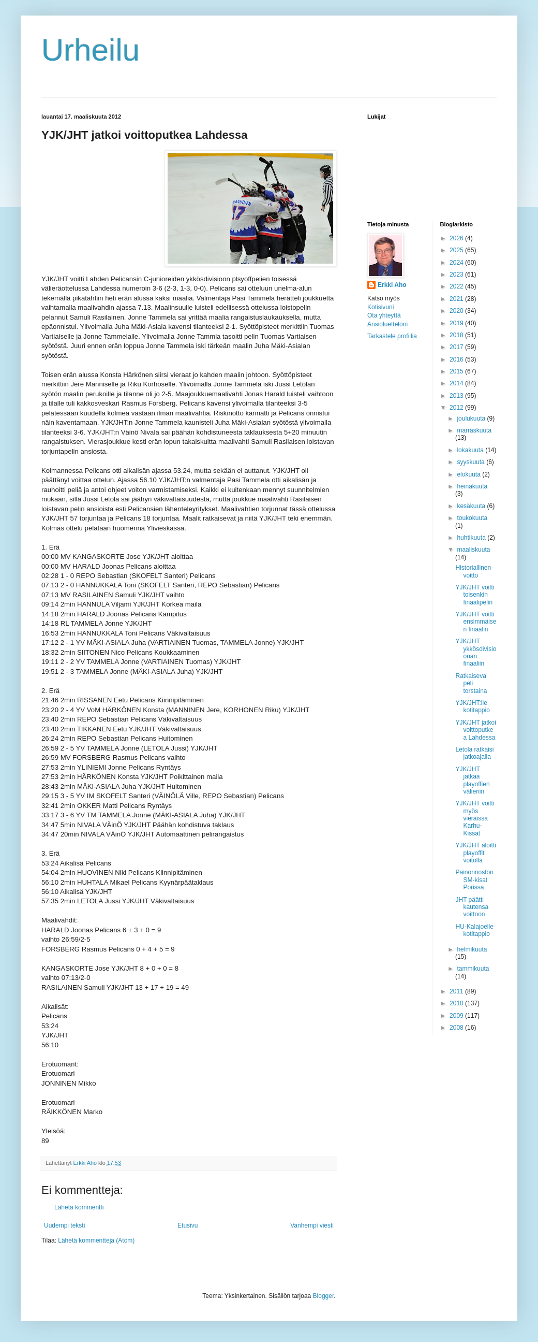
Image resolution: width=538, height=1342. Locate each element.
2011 (457, 991)
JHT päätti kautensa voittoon (471, 907)
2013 (457, 395)
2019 (457, 323)
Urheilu (90, 50)
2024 (457, 262)
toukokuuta (472, 518)
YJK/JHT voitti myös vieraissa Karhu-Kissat (474, 818)
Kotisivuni (380, 307)
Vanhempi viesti (312, 1225)
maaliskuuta (473, 549)
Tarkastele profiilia (392, 336)
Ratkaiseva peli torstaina (471, 683)
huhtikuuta (472, 537)
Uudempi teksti (64, 1225)
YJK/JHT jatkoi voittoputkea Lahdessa (475, 730)
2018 (457, 335)
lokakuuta (471, 450)
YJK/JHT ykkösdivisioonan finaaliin (475, 652)
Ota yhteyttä (384, 315)
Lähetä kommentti (78, 1207)
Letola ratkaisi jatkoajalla (474, 753)
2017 (457, 347)
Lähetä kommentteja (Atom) (96, 1240)
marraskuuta (474, 430)
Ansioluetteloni (387, 324)
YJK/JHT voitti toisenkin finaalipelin (474, 595)
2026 (457, 238)
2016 (457, 359)
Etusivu (187, 1225)
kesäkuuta (472, 506)
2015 (457, 371)
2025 (457, 250)
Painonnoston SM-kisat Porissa (474, 880)
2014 (457, 383)
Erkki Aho (392, 284)
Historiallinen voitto (473, 571)
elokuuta (469, 474)
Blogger (323, 1296)
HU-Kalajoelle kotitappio (474, 930)
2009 (457, 1015)
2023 (457, 274)
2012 (457, 407)
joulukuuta (472, 418)
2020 (457, 310)
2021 (457, 298)
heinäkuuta (472, 486)
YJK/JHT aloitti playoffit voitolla (475, 853)
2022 (457, 286)
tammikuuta (473, 968)
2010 (457, 1003)
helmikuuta (472, 949)
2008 (457, 1027)
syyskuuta (471, 462)
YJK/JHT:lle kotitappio (472, 706)
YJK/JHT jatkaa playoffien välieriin (472, 780)
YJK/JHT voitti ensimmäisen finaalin (475, 622)
